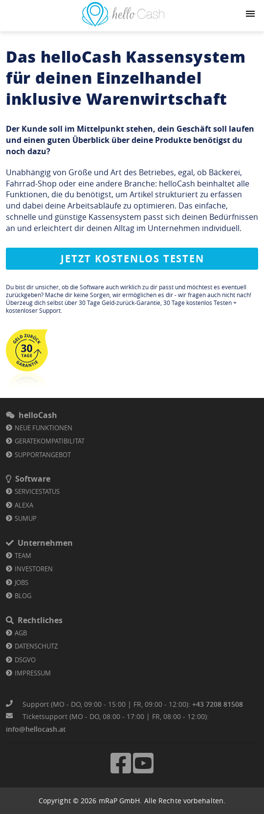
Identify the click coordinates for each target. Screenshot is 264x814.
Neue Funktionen (43, 427)
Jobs (21, 582)
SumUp (26, 518)
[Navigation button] (250, 13)
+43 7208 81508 (217, 704)
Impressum (33, 673)
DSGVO (25, 659)
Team (23, 555)
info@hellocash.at (36, 729)
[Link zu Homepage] (123, 23)
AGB (21, 632)
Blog (23, 595)
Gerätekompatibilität (50, 441)
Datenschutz (36, 646)
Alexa (24, 505)
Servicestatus (37, 491)
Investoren (34, 568)
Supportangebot (43, 454)
